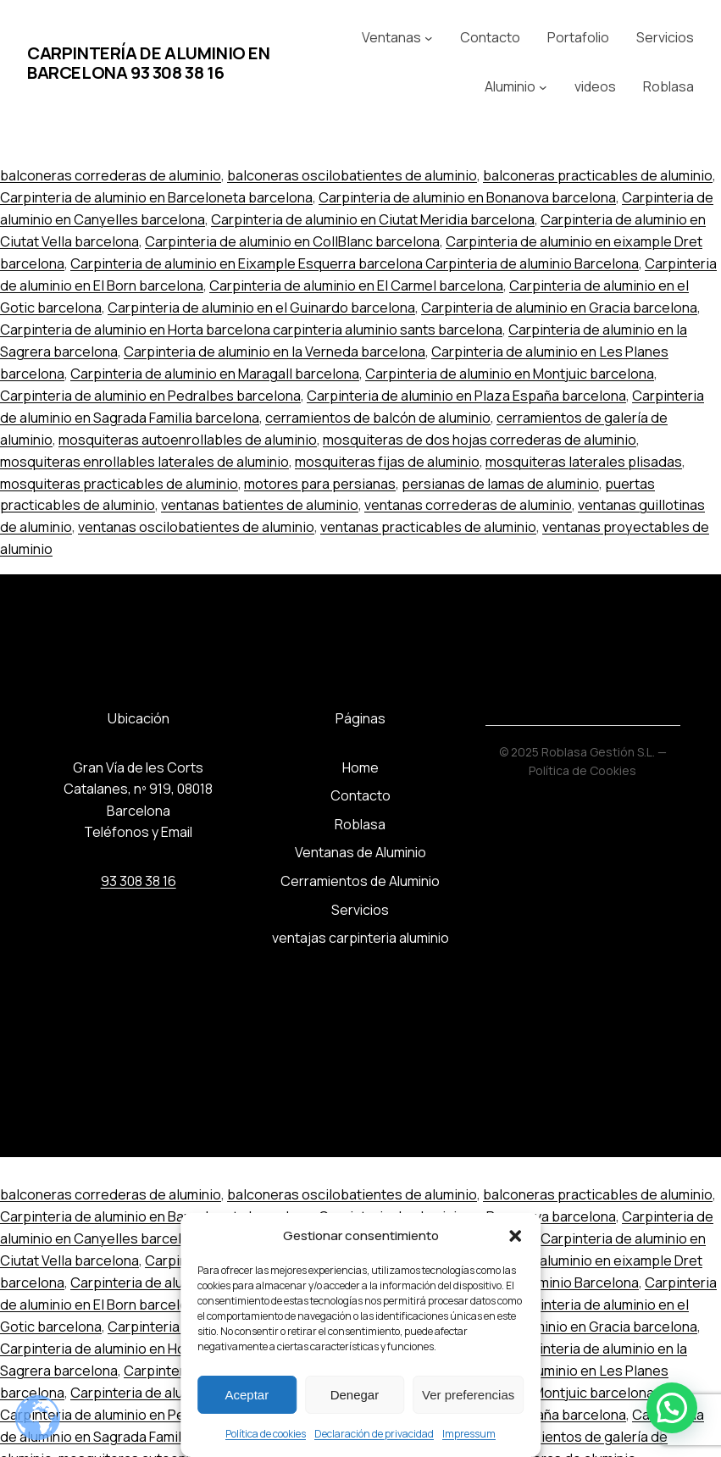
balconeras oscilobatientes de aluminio (352, 175)
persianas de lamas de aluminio (500, 483)
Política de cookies (265, 1434)
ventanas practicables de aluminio (428, 527)
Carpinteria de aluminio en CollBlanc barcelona (292, 241)
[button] (515, 1235)
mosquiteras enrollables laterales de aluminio (144, 461)
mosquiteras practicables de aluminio (119, 483)
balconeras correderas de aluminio (110, 175)
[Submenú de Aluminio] (543, 87)
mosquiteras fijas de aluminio (387, 461)
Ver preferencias (468, 1395)
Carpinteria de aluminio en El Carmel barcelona (356, 285)
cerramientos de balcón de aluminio (378, 417)
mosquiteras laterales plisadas (583, 461)
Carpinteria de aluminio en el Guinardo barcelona (261, 307)
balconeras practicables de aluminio (598, 175)
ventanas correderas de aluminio (468, 505)
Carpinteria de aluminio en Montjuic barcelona (509, 373)
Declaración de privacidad (374, 1434)
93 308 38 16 (138, 881)
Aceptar (247, 1395)
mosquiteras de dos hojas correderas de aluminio (479, 439)
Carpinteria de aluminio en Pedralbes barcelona (150, 395)
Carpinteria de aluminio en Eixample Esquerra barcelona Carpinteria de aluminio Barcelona (354, 263)
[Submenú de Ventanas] (428, 38)
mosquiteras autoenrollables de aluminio (187, 439)
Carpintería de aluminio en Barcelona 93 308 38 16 (148, 63)
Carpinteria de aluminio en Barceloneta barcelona (156, 197)
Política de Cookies (582, 770)
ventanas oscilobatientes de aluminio (196, 527)
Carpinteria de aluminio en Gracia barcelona (559, 307)
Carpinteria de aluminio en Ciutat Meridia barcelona (373, 219)
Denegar (355, 1395)
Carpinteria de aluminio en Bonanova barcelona (467, 197)
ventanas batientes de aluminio (259, 505)
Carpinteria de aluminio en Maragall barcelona (214, 373)
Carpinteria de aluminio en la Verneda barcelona (274, 351)
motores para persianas (320, 483)
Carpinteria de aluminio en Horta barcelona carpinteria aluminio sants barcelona (251, 329)
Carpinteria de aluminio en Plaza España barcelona (466, 395)
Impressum (469, 1434)
